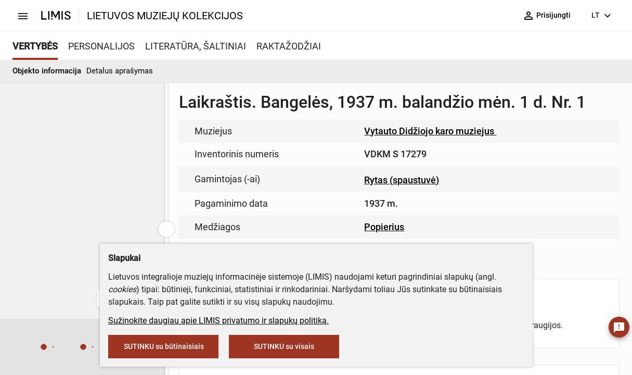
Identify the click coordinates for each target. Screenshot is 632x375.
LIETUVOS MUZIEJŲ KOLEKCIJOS (165, 15)
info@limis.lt (311, 219)
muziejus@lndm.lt (374, 152)
